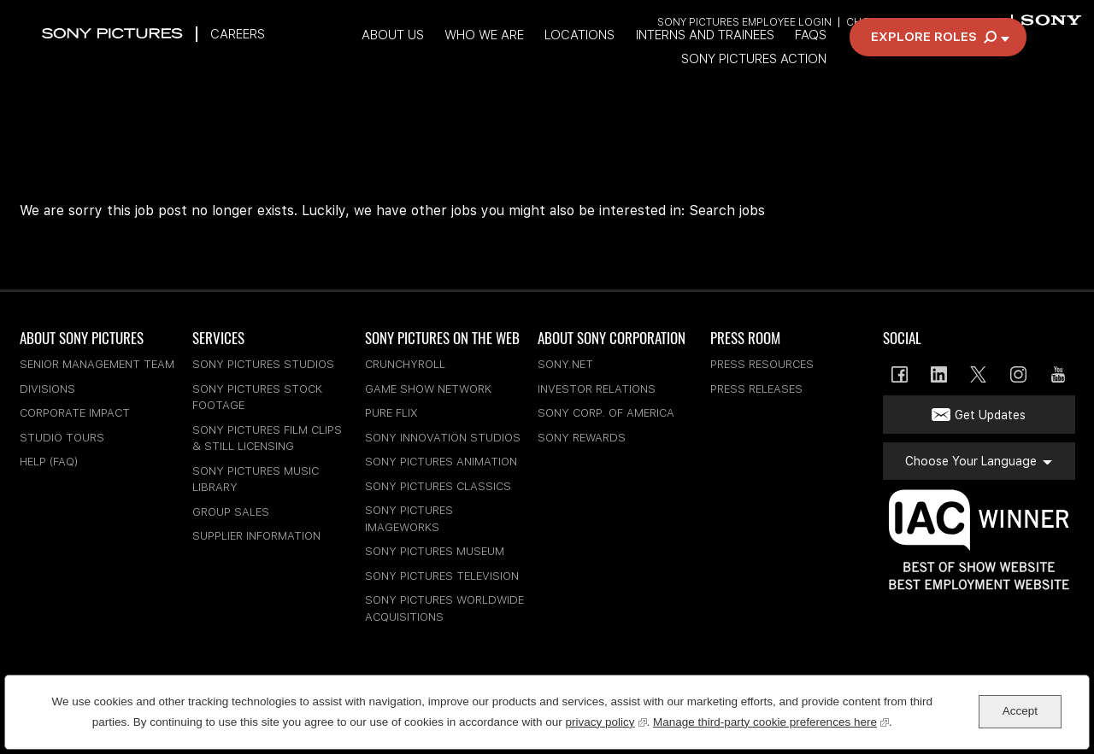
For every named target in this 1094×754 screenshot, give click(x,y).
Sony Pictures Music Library (255, 479)
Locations (625, 62)
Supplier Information (256, 535)
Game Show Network (428, 389)
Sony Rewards (582, 437)
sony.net (565, 364)
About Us (431, 62)
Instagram (1018, 374)
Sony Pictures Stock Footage (257, 397)
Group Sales (230, 512)
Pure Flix (391, 412)
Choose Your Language (914, 24)
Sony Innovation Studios (443, 437)
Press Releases (756, 389)
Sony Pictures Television (442, 576)
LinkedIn (939, 374)
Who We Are (526, 62)
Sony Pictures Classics (438, 486)
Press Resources (762, 364)
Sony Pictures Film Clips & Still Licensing (267, 438)
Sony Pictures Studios (263, 364)
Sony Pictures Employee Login (743, 24)
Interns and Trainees (754, 62)
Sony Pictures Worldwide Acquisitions (444, 608)
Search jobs (727, 210)
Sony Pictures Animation (441, 461)
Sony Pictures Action (806, 88)
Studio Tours (62, 437)
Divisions (47, 389)
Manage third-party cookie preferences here (771, 720)
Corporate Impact (75, 412)
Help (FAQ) (49, 461)
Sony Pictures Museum (434, 551)
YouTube (1058, 374)
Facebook (899, 374)
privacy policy (605, 720)
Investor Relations (597, 389)
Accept (1020, 710)
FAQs (863, 62)
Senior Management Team (97, 364)
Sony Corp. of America (606, 412)
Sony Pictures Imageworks (409, 519)
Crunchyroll (405, 364)
